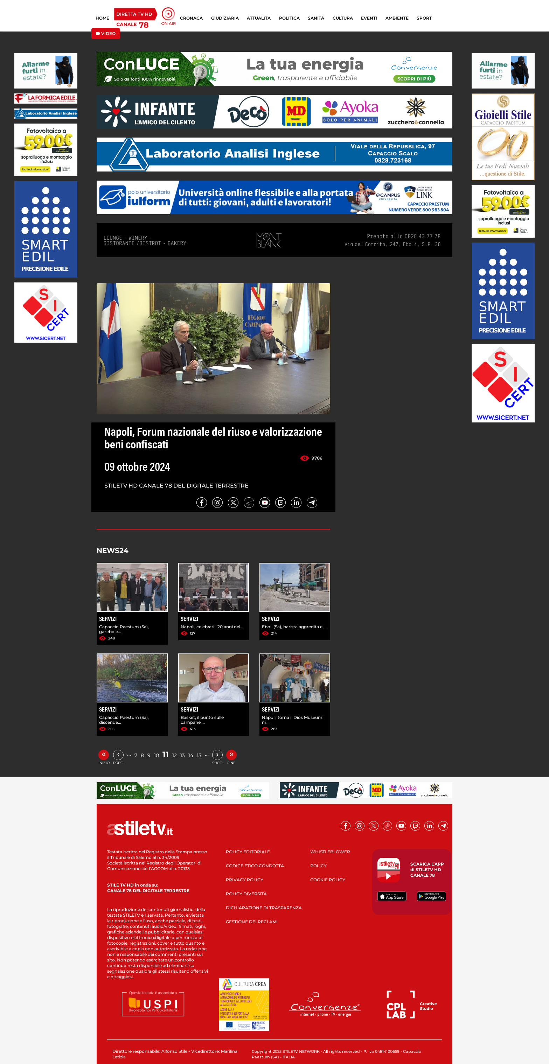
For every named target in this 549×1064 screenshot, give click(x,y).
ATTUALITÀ (259, 18)
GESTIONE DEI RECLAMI (252, 921)
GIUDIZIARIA (225, 18)
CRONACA (191, 18)
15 (199, 755)
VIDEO (106, 33)
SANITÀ (316, 18)
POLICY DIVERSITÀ (246, 893)
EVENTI (369, 18)
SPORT (424, 18)
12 (174, 755)
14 (190, 755)
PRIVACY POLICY (244, 879)
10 (156, 755)
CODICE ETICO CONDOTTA (255, 865)
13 (182, 755)
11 (165, 754)
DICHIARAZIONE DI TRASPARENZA (264, 907)
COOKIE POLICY (327, 879)
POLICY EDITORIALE (248, 851)
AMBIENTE (397, 18)
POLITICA (289, 18)
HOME (102, 18)
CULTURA (343, 18)
